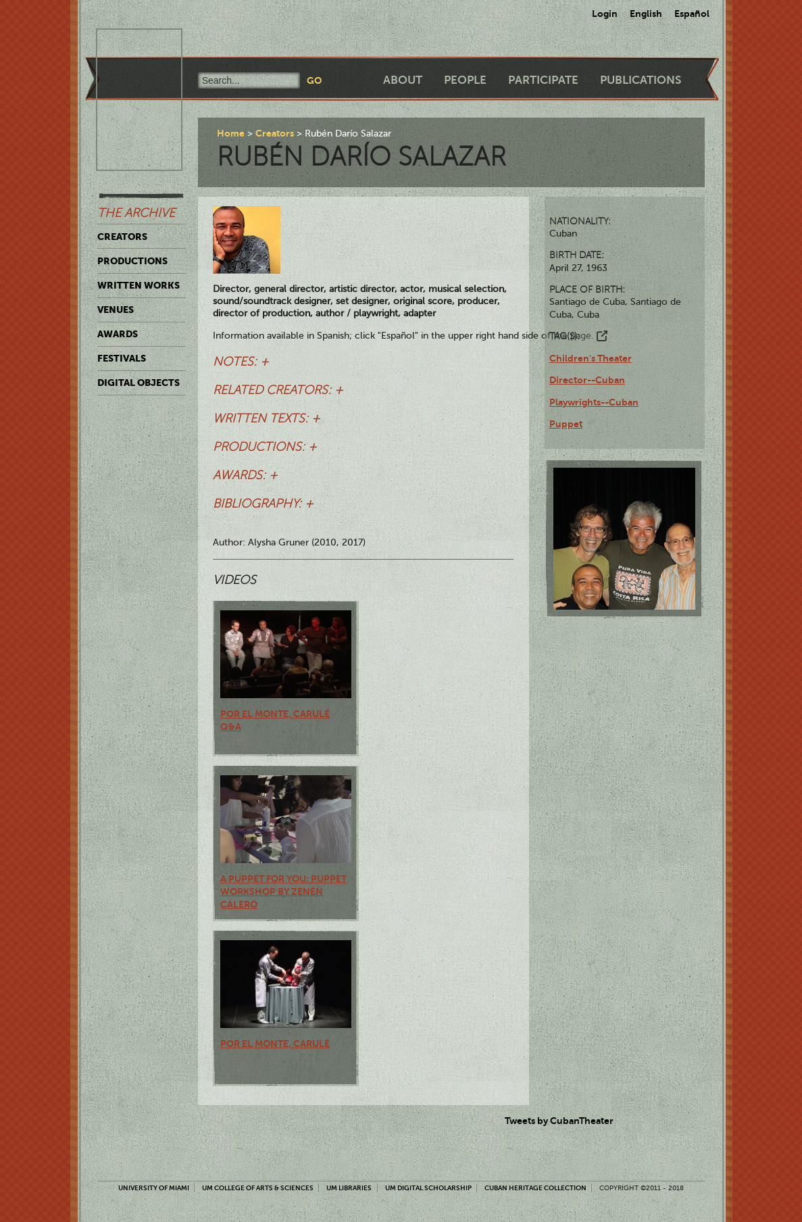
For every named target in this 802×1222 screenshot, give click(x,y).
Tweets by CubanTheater (559, 1120)
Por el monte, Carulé (275, 1043)
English (646, 13)
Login (605, 13)
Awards (117, 333)
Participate (543, 80)
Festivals (121, 358)
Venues (115, 309)
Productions (132, 260)
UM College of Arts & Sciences (258, 1188)
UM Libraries (349, 1188)
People (465, 80)
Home (231, 133)
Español (691, 13)
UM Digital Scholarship (428, 1188)
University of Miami (153, 1188)
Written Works (138, 285)
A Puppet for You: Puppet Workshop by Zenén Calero (283, 891)
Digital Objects (138, 382)
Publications (640, 80)
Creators (122, 236)
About (402, 80)
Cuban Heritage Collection (535, 1188)
